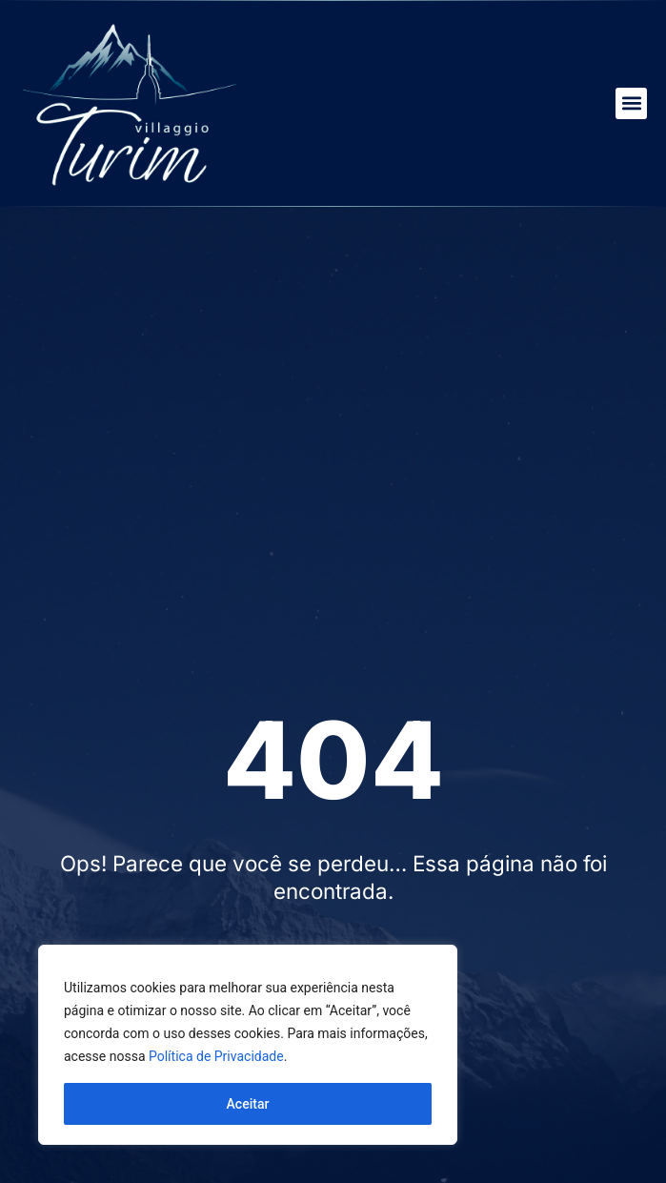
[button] (631, 103)
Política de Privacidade (216, 1056)
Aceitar (248, 1104)
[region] (247, 1045)
